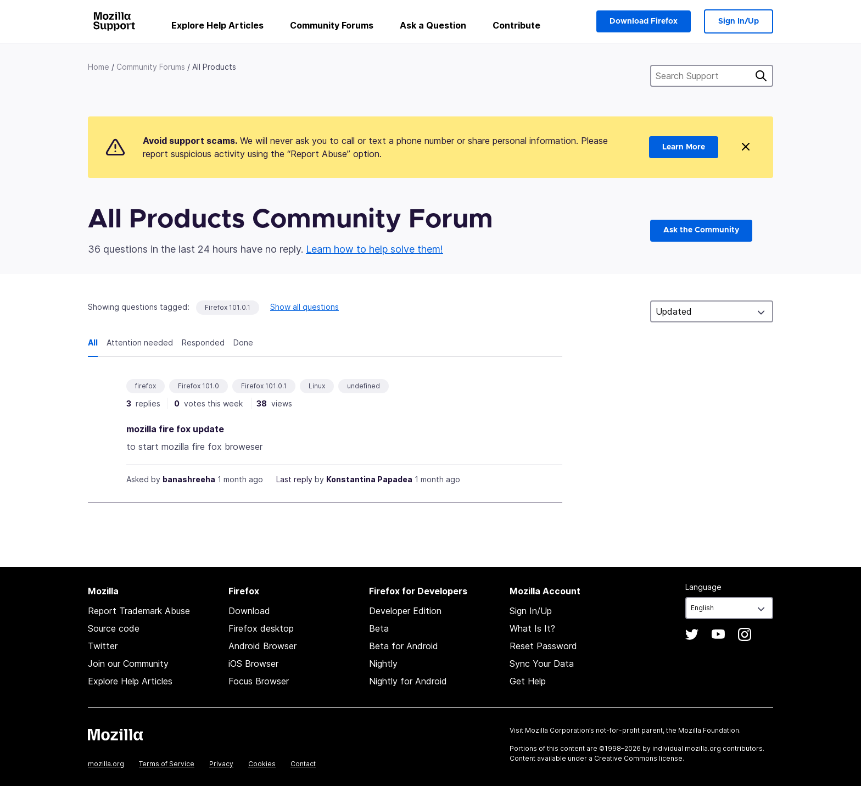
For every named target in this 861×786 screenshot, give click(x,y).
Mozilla (115, 734)
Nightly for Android (408, 681)
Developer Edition (405, 610)
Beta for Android (403, 645)
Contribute (516, 25)
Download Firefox (644, 21)
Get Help (528, 681)
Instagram (744, 634)
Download (249, 610)
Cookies (262, 764)
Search (761, 76)
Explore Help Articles (217, 25)
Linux (317, 386)
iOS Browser (253, 663)
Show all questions (304, 306)
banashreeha (189, 479)
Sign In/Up (738, 21)
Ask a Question (433, 25)
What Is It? (532, 628)
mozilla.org (106, 764)
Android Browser (262, 645)
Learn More (683, 147)
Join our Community (128, 663)
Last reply (294, 479)
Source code (113, 628)
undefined (363, 386)
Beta (379, 628)
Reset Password (543, 645)
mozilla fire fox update (175, 428)
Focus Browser (258, 681)
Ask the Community (701, 230)
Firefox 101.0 (198, 386)
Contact (303, 764)
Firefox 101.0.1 (227, 307)
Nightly (383, 663)
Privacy (221, 764)
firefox (145, 386)
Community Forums (331, 25)
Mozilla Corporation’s (559, 730)
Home (98, 66)
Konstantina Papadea (369, 479)
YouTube (718, 634)
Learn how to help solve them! (374, 249)
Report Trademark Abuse (139, 610)
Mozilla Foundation (708, 730)
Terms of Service (166, 764)
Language (703, 587)
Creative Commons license (638, 758)
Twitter (103, 645)
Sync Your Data (542, 663)
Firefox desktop (261, 628)
